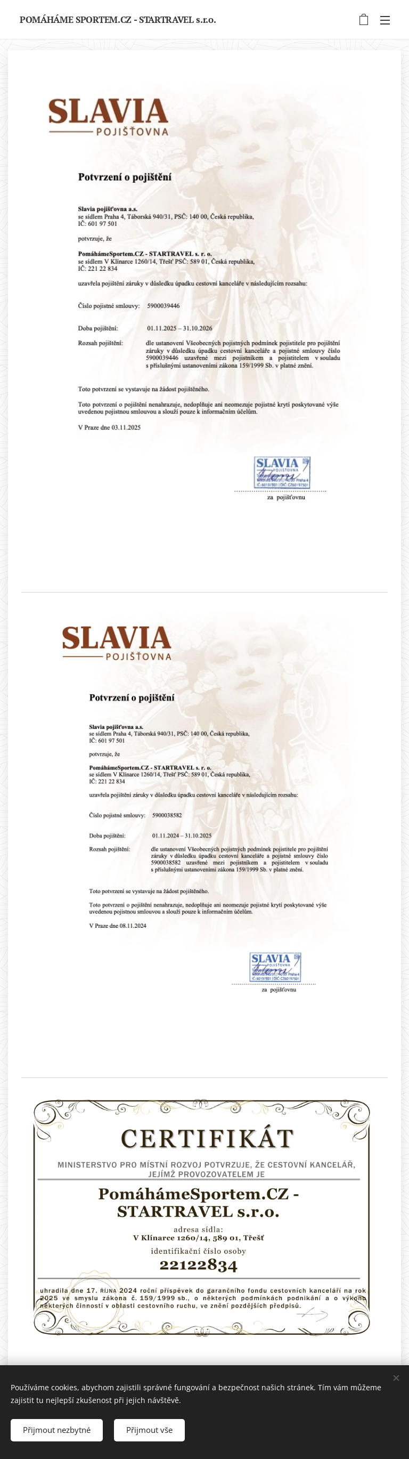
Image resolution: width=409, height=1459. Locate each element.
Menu (385, 20)
